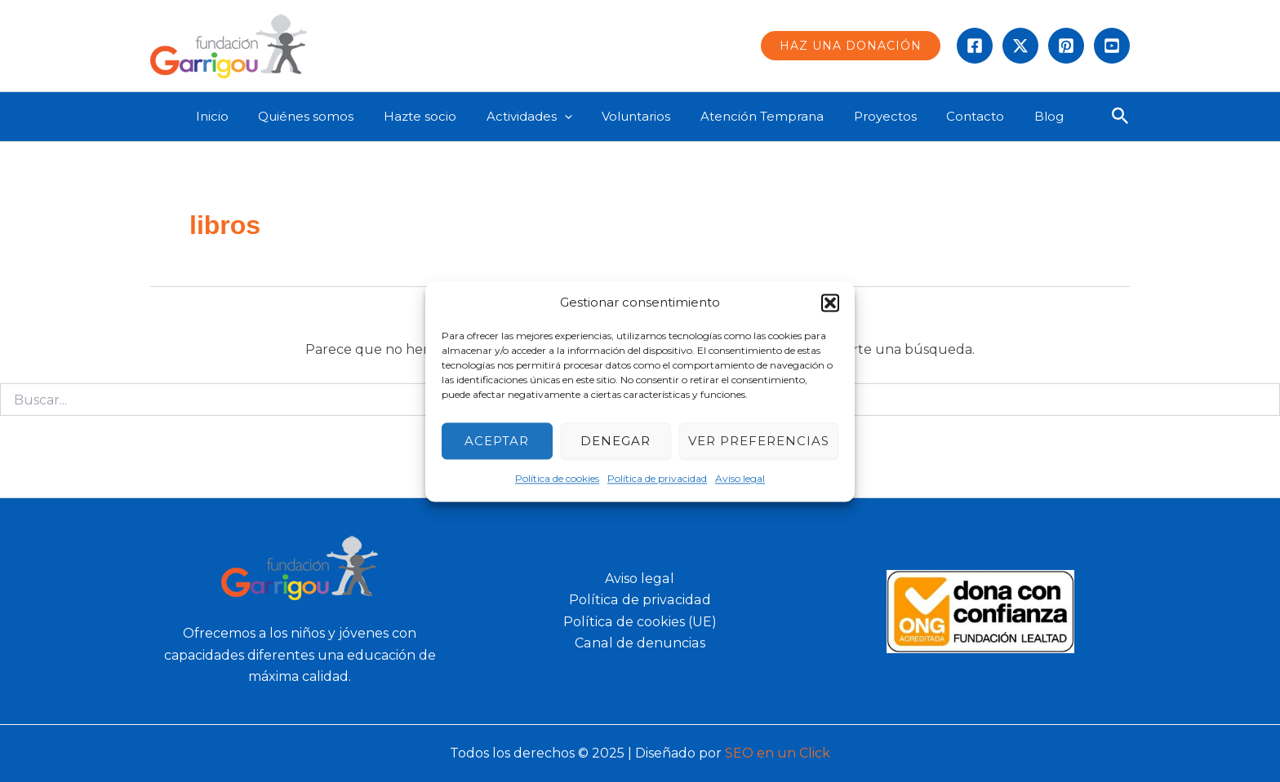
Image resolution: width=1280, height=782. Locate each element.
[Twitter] (1020, 46)
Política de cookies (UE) (639, 622)
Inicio (244, 116)
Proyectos (884, 116)
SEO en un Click (777, 753)
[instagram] (1066, 46)
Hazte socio (441, 116)
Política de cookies (557, 479)
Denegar (615, 440)
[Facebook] (975, 46)
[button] (830, 302)
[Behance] (1112, 46)
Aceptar (496, 440)
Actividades (545, 116)
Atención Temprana (767, 116)
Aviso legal (740, 479)
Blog (1037, 116)
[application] (580, 116)
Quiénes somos (332, 116)
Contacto (969, 116)
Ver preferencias (758, 440)
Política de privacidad (657, 479)
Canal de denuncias (640, 643)
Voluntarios (646, 116)
